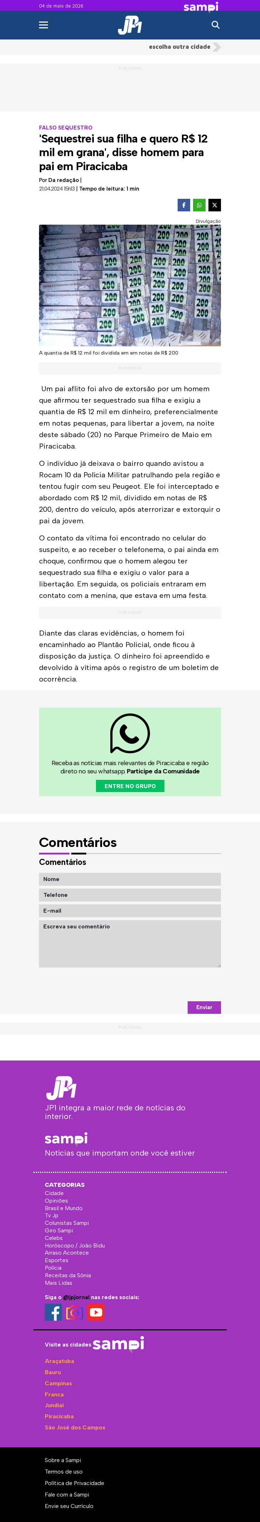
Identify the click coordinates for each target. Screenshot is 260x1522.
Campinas (58, 1383)
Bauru (53, 1372)
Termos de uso (64, 1471)
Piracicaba (59, 1416)
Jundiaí (54, 1405)
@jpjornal (76, 1297)
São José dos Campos (75, 1427)
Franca (54, 1394)
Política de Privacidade (74, 1483)
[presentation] (166, 984)
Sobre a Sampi (63, 1460)
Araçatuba (59, 1361)
